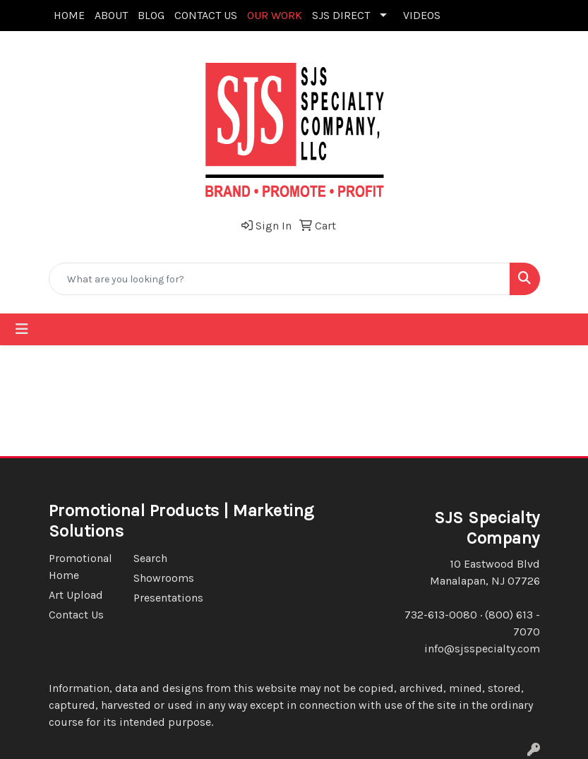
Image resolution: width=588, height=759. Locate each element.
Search (150, 558)
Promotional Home (80, 566)
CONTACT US (205, 15)
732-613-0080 (440, 614)
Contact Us (76, 614)
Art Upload (76, 595)
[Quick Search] (279, 279)
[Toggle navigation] (22, 329)
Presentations (167, 597)
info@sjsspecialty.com (482, 648)
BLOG (151, 15)
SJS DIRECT (341, 15)
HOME (69, 15)
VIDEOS (421, 15)
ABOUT (111, 15)
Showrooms (163, 578)
